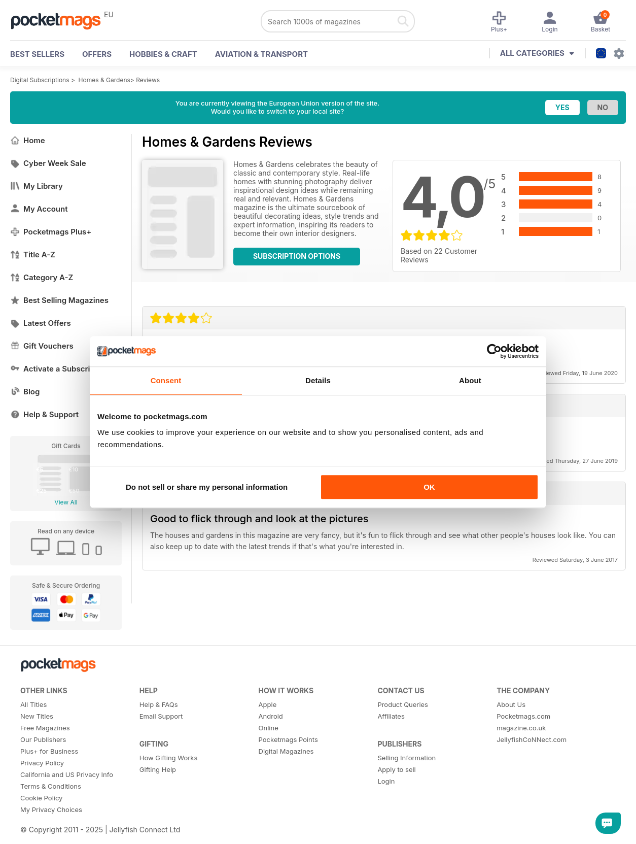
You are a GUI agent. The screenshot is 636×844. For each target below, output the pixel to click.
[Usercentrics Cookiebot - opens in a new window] (494, 351)
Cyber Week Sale (48, 163)
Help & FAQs (158, 704)
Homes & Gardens (104, 80)
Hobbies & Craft (163, 54)
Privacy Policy (42, 763)
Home (27, 140)
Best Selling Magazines (59, 300)
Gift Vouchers (42, 346)
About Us (511, 704)
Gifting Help (157, 769)
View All (65, 502)
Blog (25, 391)
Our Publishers (43, 739)
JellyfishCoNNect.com (532, 739)
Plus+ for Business (49, 751)
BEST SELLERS (37, 54)
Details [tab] (318, 380)
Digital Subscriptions (39, 80)
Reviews (148, 80)
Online (268, 728)
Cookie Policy (41, 798)
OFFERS (97, 54)
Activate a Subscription (59, 369)
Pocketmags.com (523, 716)
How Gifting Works (168, 758)
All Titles (33, 704)
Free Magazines (45, 728)
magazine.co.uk (521, 728)
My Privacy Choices (51, 809)
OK (429, 487)
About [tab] (470, 380)
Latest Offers (40, 323)
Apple (268, 704)
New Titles (36, 716)
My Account (39, 209)
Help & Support (44, 414)
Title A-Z (32, 254)
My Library (36, 186)
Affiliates (390, 716)
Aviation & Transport (261, 54)
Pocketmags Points (288, 739)
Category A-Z (41, 277)
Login (386, 781)
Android (271, 716)
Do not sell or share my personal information (207, 487)
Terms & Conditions (50, 786)
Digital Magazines (286, 751)
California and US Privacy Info (66, 774)
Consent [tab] (166, 380)
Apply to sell (396, 769)
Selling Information (406, 758)
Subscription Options (296, 256)
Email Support (161, 716)
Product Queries (402, 704)
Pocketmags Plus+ (50, 232)
